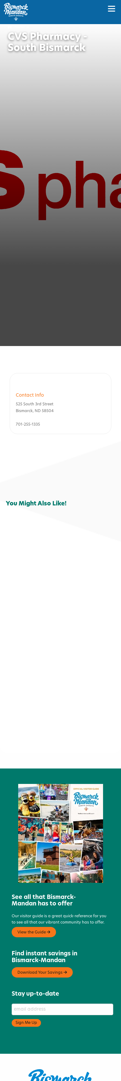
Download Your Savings (42, 960)
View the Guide (33, 919)
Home (16, 27)
